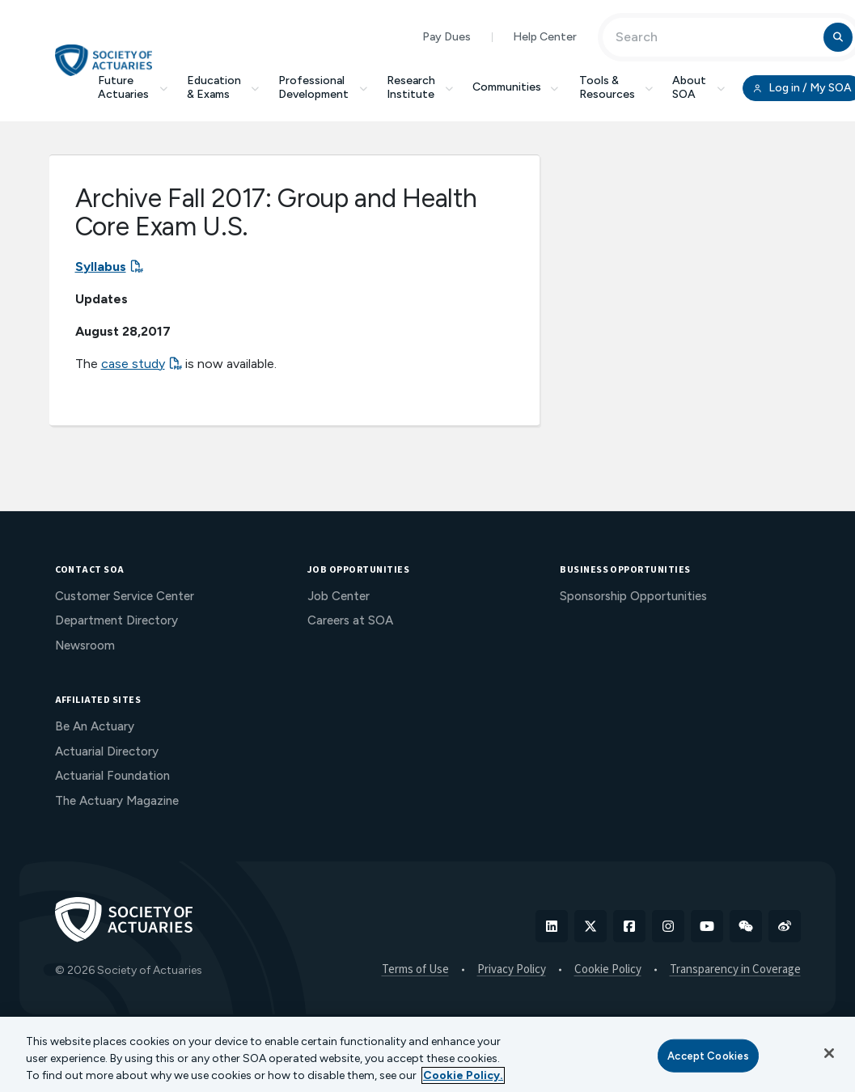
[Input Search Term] (715, 37)
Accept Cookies (708, 1055)
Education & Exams (223, 87)
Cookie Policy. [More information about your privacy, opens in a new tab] (463, 1075)
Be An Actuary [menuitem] (94, 726)
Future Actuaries (132, 87)
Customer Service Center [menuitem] (124, 596)
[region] (427, 1054)
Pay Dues (446, 37)
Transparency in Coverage (735, 970)
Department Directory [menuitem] (116, 620)
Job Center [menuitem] (338, 596)
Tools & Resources (616, 87)
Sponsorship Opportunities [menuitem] (633, 596)
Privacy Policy (511, 970)
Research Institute (420, 87)
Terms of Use (415, 970)
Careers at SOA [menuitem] (350, 620)
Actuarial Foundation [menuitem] (112, 775)
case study (133, 363)
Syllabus (100, 266)
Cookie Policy (607, 970)
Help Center (545, 37)
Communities (516, 87)
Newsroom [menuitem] (85, 645)
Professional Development (322, 87)
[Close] (829, 1053)
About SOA (698, 87)
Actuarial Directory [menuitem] (107, 751)
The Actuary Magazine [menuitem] (117, 801)
